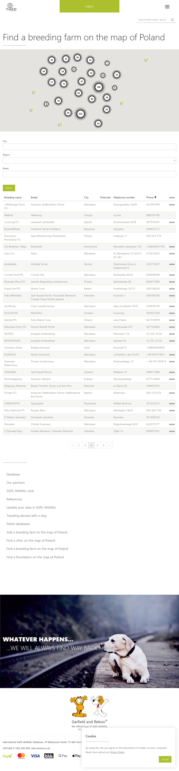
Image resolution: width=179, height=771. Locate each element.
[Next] (110, 445)
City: (5, 141)
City (86, 197)
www (172, 197)
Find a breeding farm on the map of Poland (37, 548)
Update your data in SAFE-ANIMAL (31, 507)
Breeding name (12, 197)
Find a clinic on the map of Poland (31, 540)
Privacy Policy (117, 752)
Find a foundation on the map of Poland (35, 557)
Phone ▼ (151, 197)
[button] (60, 124)
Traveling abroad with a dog (26, 515)
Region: (6, 154)
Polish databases (18, 524)
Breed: (6, 168)
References (14, 499)
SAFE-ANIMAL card (20, 491)
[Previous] (73, 445)
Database (13, 474)
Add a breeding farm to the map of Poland (37, 532)
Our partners (16, 482)
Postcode (105, 197)
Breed (34, 197)
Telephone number (124, 197)
